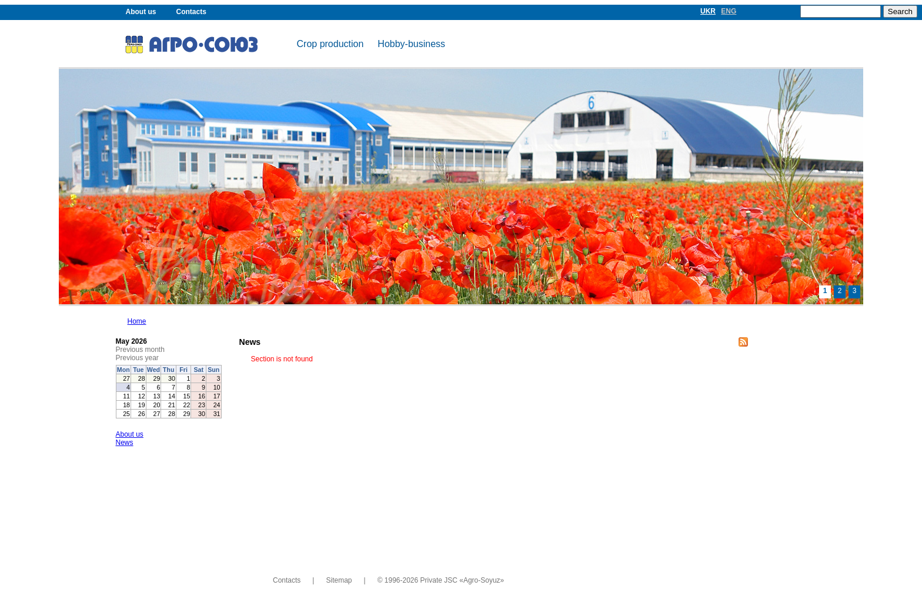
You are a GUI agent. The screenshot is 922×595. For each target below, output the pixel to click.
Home (137, 321)
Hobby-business (411, 44)
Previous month (140, 349)
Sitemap (339, 580)
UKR (708, 11)
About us (141, 12)
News (124, 442)
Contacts (191, 12)
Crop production (330, 44)
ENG (728, 11)
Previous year (137, 358)
